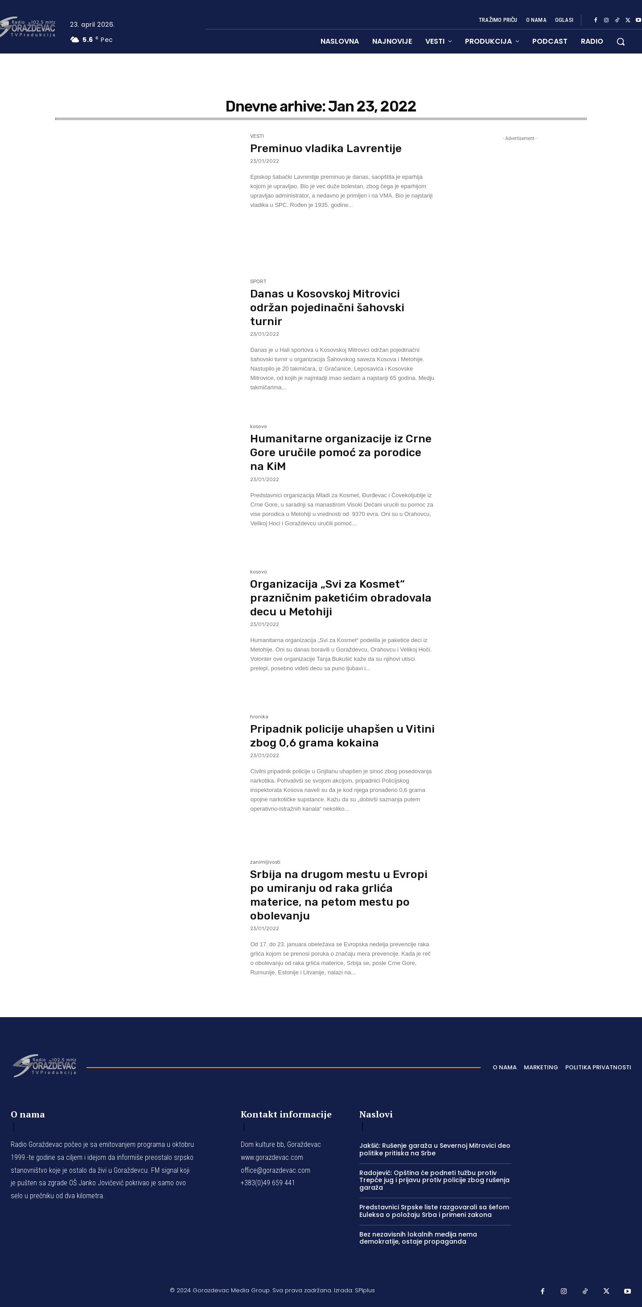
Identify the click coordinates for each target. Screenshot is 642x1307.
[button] (620, 41)
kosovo (258, 426)
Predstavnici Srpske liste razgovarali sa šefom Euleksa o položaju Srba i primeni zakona (434, 1211)
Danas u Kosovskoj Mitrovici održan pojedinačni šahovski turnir (330, 307)
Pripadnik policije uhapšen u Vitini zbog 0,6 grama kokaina (333, 736)
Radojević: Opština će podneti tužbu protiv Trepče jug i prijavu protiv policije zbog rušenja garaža (434, 1180)
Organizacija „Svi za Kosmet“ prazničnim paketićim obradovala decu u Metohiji (330, 597)
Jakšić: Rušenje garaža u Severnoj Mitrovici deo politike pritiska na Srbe (434, 1149)
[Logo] (44, 1064)
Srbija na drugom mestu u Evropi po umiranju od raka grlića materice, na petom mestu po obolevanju (342, 895)
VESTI (257, 136)
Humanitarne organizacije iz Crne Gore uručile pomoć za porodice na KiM (330, 452)
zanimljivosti (265, 862)
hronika (259, 717)
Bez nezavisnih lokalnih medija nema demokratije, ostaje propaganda (418, 1238)
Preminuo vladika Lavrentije (329, 148)
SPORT (258, 281)
